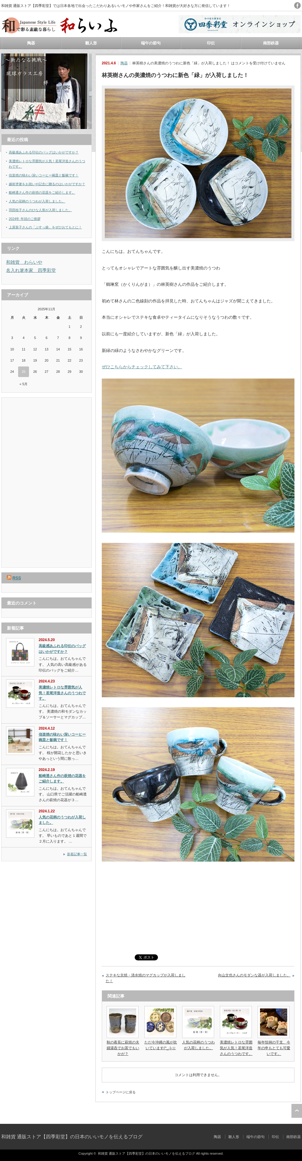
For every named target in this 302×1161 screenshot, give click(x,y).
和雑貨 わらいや (24, 262)
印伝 (211, 43)
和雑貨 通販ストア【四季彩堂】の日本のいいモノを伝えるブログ (72, 1136)
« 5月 (23, 384)
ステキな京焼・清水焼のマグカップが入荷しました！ (145, 978)
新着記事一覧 (77, 854)
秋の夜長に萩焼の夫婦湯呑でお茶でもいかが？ (123, 1048)
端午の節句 (151, 43)
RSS (16, 578)
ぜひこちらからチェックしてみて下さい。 (142, 366)
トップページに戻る (121, 1092)
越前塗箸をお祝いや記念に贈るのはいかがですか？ (47, 184)
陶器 (31, 43)
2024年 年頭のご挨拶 (24, 219)
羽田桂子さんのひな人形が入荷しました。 (40, 210)
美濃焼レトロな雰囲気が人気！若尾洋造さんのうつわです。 (236, 1048)
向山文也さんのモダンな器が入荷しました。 (254, 975)
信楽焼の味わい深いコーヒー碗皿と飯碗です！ (44, 175)
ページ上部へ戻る (296, 1111)
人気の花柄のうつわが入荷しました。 (37, 201)
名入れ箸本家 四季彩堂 (31, 270)
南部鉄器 (271, 43)
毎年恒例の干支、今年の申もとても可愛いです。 (274, 1048)
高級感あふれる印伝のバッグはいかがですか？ (44, 152)
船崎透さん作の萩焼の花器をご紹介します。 (42, 192)
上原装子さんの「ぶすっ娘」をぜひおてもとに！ (45, 227)
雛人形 (91, 43)
